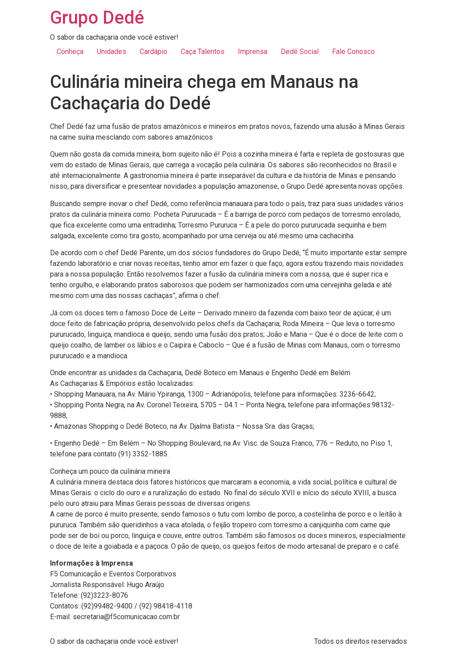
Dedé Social (300, 51)
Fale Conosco (353, 51)
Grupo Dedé (97, 17)
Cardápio (153, 51)
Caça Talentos (202, 51)
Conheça (70, 51)
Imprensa (252, 51)
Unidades (111, 51)
